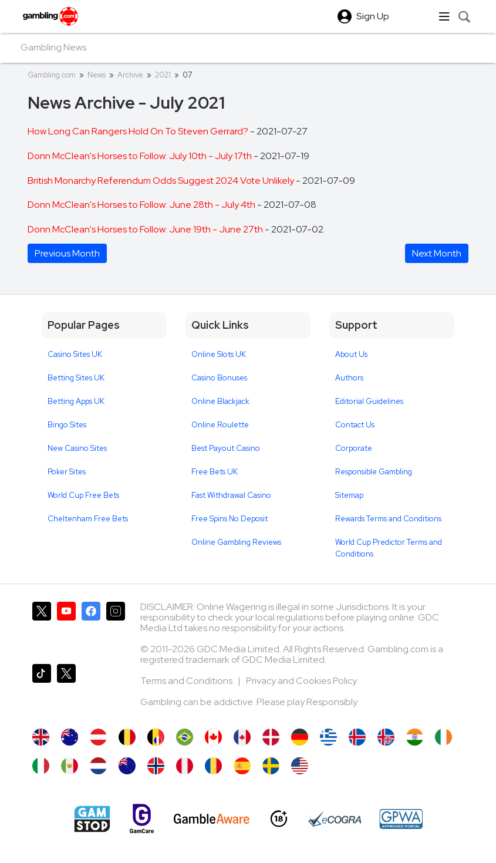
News (96, 75)
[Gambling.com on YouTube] (66, 628)
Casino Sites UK (75, 354)
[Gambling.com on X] (41, 628)
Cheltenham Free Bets (88, 519)
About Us (351, 354)
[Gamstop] (92, 819)
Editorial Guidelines (369, 401)
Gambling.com (52, 75)
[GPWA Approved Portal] (401, 819)
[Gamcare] (142, 819)
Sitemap (349, 495)
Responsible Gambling (373, 472)
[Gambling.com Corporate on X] (66, 690)
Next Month (436, 253)
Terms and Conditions (187, 681)
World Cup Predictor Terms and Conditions (388, 548)
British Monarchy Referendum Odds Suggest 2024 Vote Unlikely (162, 180)
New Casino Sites (77, 448)
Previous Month (67, 253)
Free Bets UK (214, 472)
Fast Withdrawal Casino (231, 495)
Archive (130, 75)
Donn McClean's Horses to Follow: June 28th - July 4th (142, 204)
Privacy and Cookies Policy (301, 681)
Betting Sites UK (76, 378)
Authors (349, 378)
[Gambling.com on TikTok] (41, 690)
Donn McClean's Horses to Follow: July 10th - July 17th (141, 156)
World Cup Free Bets (83, 495)
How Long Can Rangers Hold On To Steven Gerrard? (139, 131)
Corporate (353, 448)
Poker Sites (67, 472)
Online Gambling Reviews (236, 542)
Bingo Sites (67, 425)
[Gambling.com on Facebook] (91, 628)
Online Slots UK (218, 354)
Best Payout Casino (225, 448)
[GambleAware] (212, 819)
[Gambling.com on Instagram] (115, 628)
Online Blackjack (220, 401)
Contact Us (354, 425)
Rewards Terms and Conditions (388, 519)
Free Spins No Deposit (229, 519)
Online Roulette (220, 425)
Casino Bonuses (219, 378)
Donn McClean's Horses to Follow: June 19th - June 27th (146, 229)
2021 (163, 75)
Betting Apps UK (76, 401)
